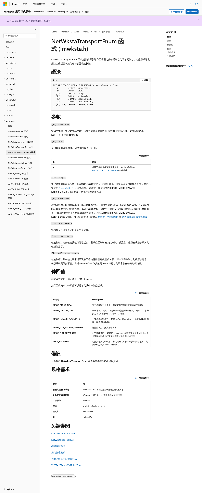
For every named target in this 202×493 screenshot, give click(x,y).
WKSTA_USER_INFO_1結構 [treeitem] (19, 208)
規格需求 (171, 52)
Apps (76, 31)
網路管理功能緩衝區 (108, 216)
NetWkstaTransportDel (62, 439)
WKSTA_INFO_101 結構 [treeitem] (18, 178)
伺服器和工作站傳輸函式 (64, 458)
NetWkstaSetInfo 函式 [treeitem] (18, 136)
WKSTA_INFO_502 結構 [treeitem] (18, 189)
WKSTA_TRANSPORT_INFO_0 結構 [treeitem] (21, 196)
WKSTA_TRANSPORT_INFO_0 (105, 170)
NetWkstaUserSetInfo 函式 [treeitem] (20, 168)
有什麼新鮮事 (177, 11)
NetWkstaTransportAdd (63, 433)
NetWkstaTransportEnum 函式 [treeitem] (21, 152)
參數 (169, 41)
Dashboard (192, 11)
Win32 (86, 31)
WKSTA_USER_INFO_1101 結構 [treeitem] (21, 213)
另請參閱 (171, 56)
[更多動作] (148, 32)
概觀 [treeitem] (10, 126)
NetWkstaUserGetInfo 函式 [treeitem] (20, 163)
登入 (196, 3)
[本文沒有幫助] (192, 66)
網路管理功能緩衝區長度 (135, 216)
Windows (65, 31)
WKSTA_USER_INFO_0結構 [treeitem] (20, 203)
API (95, 31)
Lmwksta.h (119, 31)
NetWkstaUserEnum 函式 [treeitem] (19, 157)
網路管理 (106, 31)
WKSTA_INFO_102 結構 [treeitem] (18, 184)
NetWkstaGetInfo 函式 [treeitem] (18, 131)
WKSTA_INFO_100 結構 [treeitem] (18, 173)
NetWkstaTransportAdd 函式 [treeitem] (20, 141)
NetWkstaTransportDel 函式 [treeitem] (20, 147)
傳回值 (170, 44)
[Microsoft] (5, 4)
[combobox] (19, 35)
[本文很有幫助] (189, 66)
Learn (54, 31)
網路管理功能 (58, 446)
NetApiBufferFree (67, 187)
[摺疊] (35, 29)
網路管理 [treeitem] (10, 41)
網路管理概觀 (58, 452)
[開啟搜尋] (190, 3)
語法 (169, 37)
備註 (169, 48)
